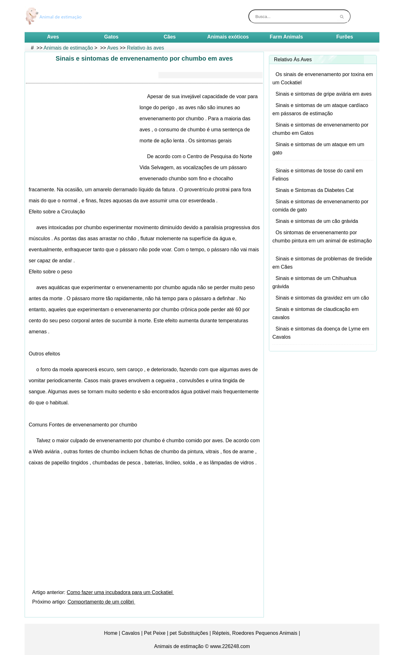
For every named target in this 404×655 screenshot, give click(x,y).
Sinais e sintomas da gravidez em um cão (322, 298)
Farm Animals (286, 36)
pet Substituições (189, 633)
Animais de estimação (68, 48)
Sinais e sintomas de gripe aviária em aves (323, 94)
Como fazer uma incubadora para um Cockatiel (120, 592)
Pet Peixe (154, 633)
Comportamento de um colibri (101, 601)
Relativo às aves (145, 48)
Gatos (111, 36)
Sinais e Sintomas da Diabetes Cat (315, 190)
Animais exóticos (228, 36)
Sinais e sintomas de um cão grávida (317, 221)
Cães (169, 36)
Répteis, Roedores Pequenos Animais (254, 633)
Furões (344, 36)
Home (110, 633)
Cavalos (131, 633)
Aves (53, 36)
